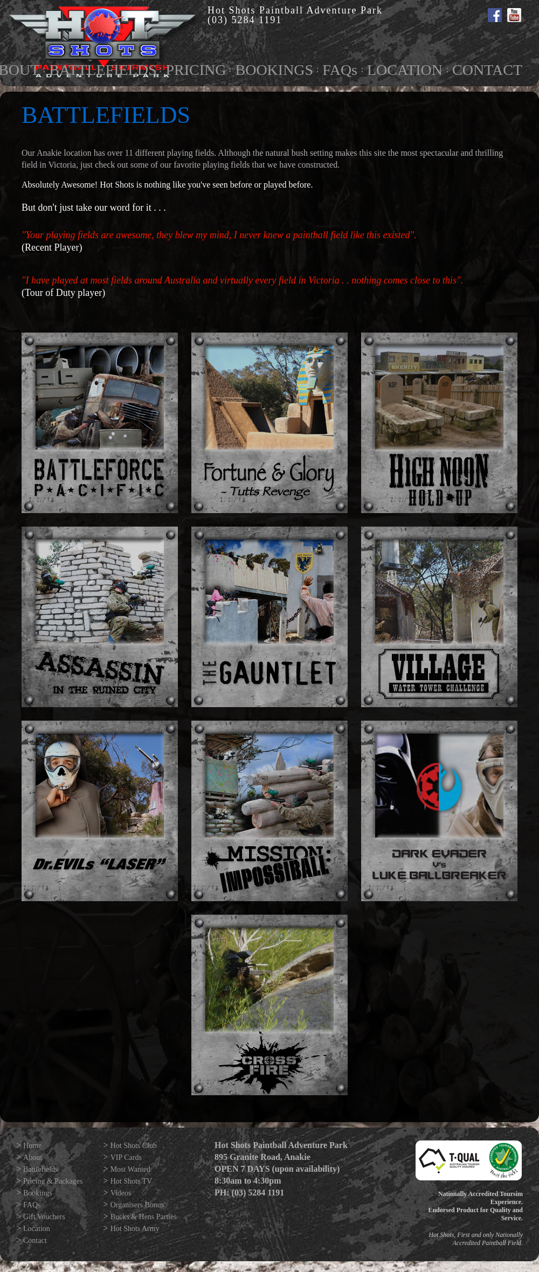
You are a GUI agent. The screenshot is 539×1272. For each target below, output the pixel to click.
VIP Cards (126, 1157)
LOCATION (405, 70)
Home (32, 1146)
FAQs (339, 70)
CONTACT (487, 70)
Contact (35, 1240)
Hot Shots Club (133, 1146)
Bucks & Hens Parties (143, 1217)
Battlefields (40, 1169)
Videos (121, 1193)
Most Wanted (130, 1169)
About (32, 1157)
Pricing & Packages (52, 1181)
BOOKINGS (274, 70)
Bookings (37, 1193)
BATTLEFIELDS (102, 70)
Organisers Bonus (137, 1205)
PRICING (195, 70)
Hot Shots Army (135, 1229)
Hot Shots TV (131, 1181)
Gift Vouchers (44, 1217)
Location (36, 1229)
